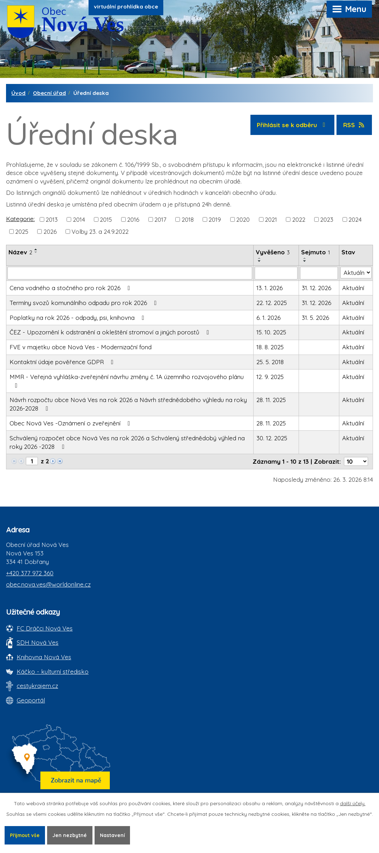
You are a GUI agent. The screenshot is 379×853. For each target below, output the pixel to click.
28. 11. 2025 (271, 399)
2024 (355, 219)
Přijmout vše (25, 835)
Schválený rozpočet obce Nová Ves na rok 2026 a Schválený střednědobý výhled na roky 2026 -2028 (127, 442)
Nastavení (114, 835)
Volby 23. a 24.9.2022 (100, 231)
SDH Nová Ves (37, 642)
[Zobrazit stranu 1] (32, 461)
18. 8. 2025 (270, 347)
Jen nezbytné (71, 835)
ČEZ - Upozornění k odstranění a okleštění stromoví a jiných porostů (111, 332)
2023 (326, 219)
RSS (354, 125)
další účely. (353, 803)
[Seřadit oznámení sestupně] (36, 252)
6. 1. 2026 (268, 317)
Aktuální (353, 288)
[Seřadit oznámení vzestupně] (36, 249)
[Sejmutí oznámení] (319, 273)
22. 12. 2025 (271, 302)
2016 (133, 219)
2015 (106, 219)
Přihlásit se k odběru (292, 125)
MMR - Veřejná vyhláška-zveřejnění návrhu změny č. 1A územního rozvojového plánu (127, 381)
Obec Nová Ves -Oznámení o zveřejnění (71, 423)
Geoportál (31, 700)
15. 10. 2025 (271, 332)
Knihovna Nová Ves (44, 657)
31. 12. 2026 (316, 288)
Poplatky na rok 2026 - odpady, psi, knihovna (78, 317)
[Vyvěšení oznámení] (276, 273)
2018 (188, 219)
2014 (79, 219)
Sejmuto (315, 252)
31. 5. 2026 (315, 317)
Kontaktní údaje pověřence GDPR (63, 362)
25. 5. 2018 (270, 362)
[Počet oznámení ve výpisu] (356, 461)
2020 (243, 219)
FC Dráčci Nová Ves (45, 628)
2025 (21, 231)
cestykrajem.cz (37, 685)
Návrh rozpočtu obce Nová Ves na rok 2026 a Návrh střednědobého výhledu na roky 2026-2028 (128, 404)
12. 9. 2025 (270, 376)
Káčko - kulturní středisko (53, 671)
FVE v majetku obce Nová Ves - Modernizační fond (81, 347)
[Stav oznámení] (356, 273)
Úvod (18, 93)
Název (20, 252)
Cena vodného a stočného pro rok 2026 (71, 288)
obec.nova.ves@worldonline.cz (48, 584)
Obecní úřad (49, 93)
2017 (160, 219)
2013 (52, 219)
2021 (271, 219)
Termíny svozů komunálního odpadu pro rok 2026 (84, 302)
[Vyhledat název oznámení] (129, 273)
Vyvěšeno (273, 252)
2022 (298, 219)
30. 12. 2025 (271, 438)
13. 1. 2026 (269, 288)
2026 (50, 231)
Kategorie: (20, 218)
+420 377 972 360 (29, 573)
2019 (215, 219)
